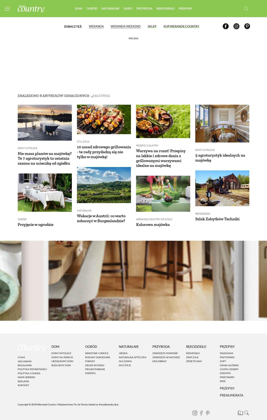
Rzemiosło (193, 348)
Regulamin (25, 360)
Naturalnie (110, 8)
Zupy (223, 356)
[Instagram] (236, 26)
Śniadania (226, 348)
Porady (90, 356)
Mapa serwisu (26, 372)
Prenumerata (231, 390)
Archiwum (25, 356)
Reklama (23, 376)
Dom (78, 8)
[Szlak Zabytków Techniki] (222, 186)
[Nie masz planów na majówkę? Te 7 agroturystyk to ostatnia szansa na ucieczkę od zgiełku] (45, 123)
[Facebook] (226, 26)
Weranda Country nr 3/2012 (154, 214)
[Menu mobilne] (7, 8)
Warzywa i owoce (96, 348)
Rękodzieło (165, 8)
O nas (21, 352)
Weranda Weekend (126, 26)
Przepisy (185, 8)
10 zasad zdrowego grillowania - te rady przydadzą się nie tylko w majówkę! (104, 149)
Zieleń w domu (94, 360)
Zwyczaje (192, 352)
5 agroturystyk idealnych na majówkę (220, 155)
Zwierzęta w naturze (166, 352)
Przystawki (227, 352)
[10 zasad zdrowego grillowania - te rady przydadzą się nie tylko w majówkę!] (104, 119)
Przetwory (227, 372)
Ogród (92, 8)
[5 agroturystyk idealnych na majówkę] (222, 123)
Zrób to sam (194, 356)
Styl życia (83, 139)
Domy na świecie (62, 352)
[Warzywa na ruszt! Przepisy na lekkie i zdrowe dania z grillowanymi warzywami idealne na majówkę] (163, 121)
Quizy (128, 8)
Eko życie (125, 360)
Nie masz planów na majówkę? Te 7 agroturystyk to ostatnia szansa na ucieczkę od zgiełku (45, 155)
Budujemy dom (61, 360)
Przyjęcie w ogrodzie (35, 219)
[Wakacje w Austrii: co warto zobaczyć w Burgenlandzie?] (104, 182)
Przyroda (144, 8)
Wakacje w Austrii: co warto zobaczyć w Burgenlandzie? (101, 213)
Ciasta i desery (229, 364)
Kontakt (23, 380)
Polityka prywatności (32, 364)
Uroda (123, 348)
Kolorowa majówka (153, 219)
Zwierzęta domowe (165, 348)
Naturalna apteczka (132, 352)
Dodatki (225, 368)
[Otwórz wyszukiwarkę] (246, 9)
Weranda (96, 26)
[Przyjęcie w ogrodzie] (45, 190)
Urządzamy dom (62, 356)
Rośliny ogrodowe (97, 352)
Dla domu (125, 356)
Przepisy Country (147, 142)
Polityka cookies (29, 368)
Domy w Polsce (27, 145)
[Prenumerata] (240, 407)
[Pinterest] (247, 26)
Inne (223, 376)
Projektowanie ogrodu (95, 366)
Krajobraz (159, 356)
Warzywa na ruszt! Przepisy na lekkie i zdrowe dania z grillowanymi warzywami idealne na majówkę (160, 155)
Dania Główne (229, 360)
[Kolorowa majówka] (163, 191)
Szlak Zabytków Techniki (217, 213)
